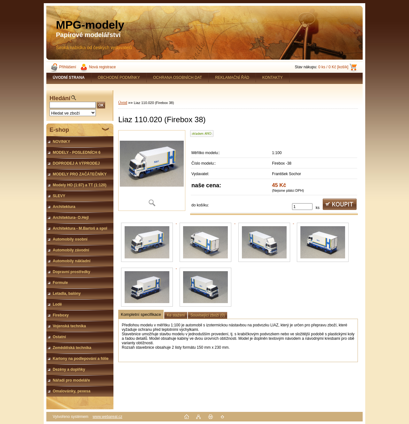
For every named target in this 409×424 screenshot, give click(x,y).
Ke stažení (176, 315)
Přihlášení (67, 67)
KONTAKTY (272, 77)
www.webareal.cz (107, 416)
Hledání (60, 98)
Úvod (122, 102)
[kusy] (302, 206)
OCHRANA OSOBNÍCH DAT (177, 77)
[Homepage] (68, 77)
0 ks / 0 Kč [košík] (333, 67)
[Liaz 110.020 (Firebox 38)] (152, 170)
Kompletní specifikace (141, 314)
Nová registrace (102, 67)
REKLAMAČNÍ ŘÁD (232, 77)
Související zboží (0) (207, 315)
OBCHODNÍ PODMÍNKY (119, 77)
